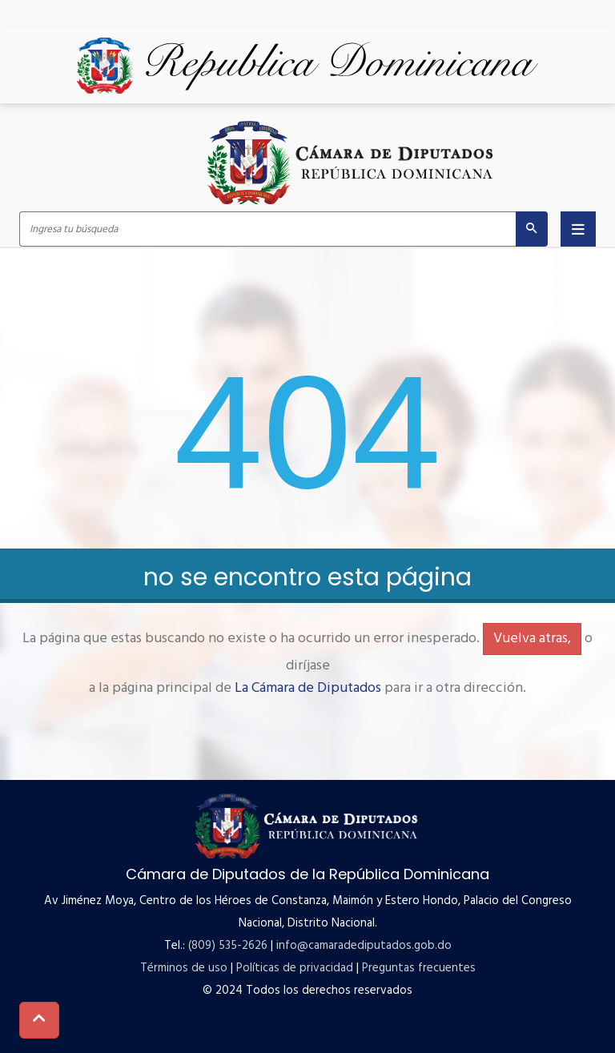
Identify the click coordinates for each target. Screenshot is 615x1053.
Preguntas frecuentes (419, 968)
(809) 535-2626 (227, 945)
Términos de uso (183, 968)
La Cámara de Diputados (308, 688)
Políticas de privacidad (294, 968)
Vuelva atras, (532, 638)
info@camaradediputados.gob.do (364, 945)
